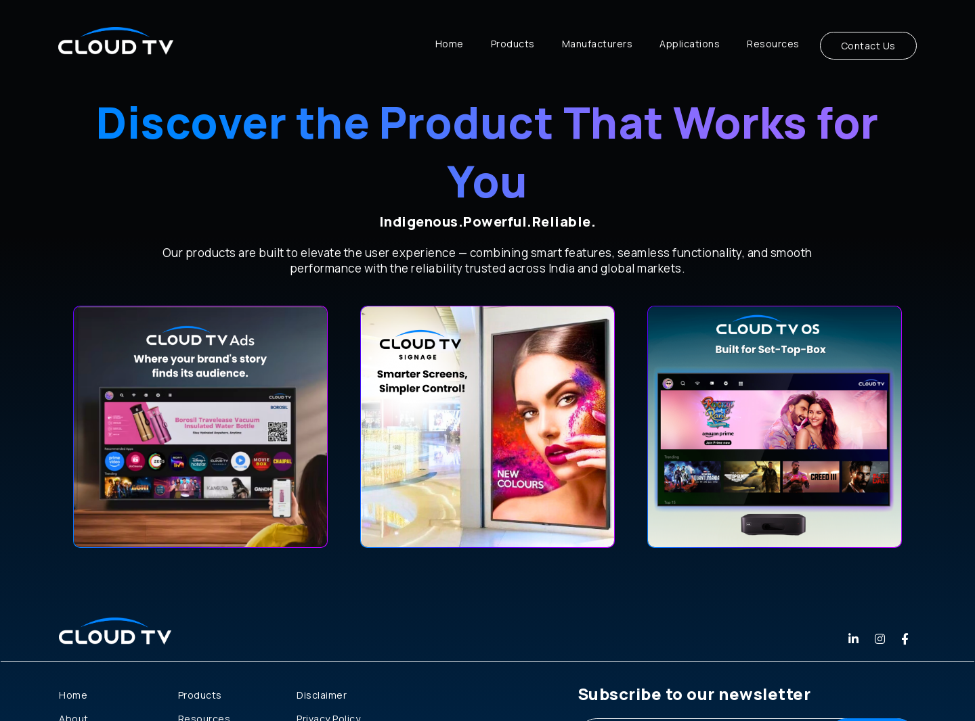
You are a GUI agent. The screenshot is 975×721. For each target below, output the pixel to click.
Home (449, 43)
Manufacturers (597, 43)
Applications (689, 43)
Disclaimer (322, 695)
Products (513, 43)
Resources (773, 43)
